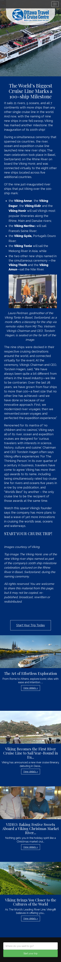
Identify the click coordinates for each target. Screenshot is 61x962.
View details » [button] (30, 688)
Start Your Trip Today (30, 625)
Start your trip (30, 953)
